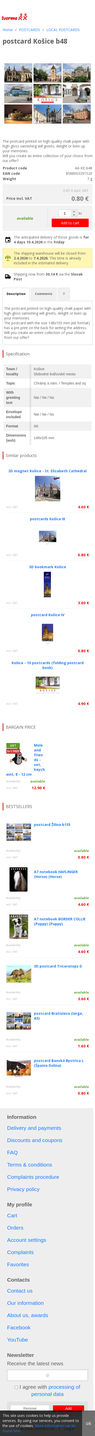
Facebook (18, 1327)
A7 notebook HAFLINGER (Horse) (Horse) (56, 874)
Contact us (19, 1291)
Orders (15, 1228)
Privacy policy (23, 1189)
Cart (12, 1215)
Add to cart (70, 222)
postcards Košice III (47, 518)
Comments (43, 294)
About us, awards (27, 1315)
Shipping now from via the (48, 276)
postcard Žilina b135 (52, 824)
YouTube (17, 1340)
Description (16, 294)
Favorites (18, 1264)
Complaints (20, 1252)
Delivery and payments (34, 1128)
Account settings (26, 1240)
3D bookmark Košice (47, 566)
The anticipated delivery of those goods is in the (51, 239)
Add (68, 1408)
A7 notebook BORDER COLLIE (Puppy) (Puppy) (60, 921)
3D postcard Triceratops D (58, 966)
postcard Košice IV (47, 614)
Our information (25, 1303)
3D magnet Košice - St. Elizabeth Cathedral (47, 470)
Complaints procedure (33, 1177)
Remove (29, 1408)
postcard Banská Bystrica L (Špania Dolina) (59, 1063)
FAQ (12, 1152)
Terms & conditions (29, 1165)
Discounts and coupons (34, 1140)
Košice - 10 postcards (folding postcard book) (48, 665)
